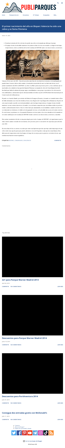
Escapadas (46, 15)
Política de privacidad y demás (23, 428)
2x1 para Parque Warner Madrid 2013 (20, 279)
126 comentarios (15, 345)
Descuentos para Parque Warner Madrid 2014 (24, 338)
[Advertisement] (32, 209)
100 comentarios (15, 403)
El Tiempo (36, 15)
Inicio (3, 15)
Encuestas (26, 15)
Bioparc (11, 140)
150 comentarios (15, 286)
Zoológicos (27, 140)
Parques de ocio (14, 15)
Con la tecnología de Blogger (32, 441)
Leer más (60, 286)
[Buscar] (58, 3)
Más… (55, 15)
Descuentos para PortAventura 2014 (20, 396)
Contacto (17, 425)
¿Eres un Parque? (19, 427)
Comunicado (19, 140)
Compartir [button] (57, 140)
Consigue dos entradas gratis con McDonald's (24, 412)
